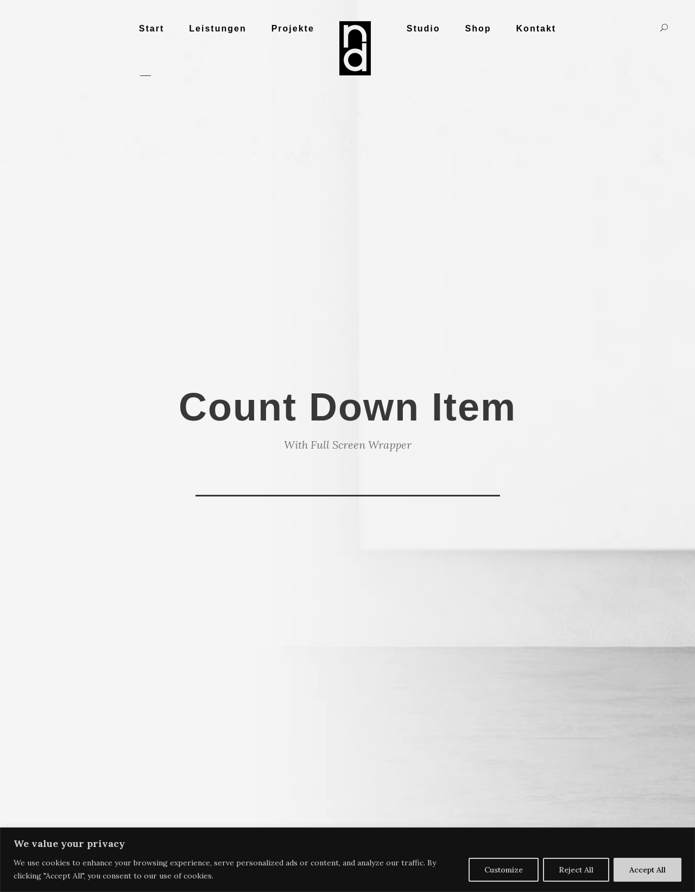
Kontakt (536, 28)
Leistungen (217, 28)
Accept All (647, 870)
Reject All (576, 870)
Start (151, 28)
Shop (478, 28)
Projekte (292, 28)
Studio (423, 28)
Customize (503, 870)
